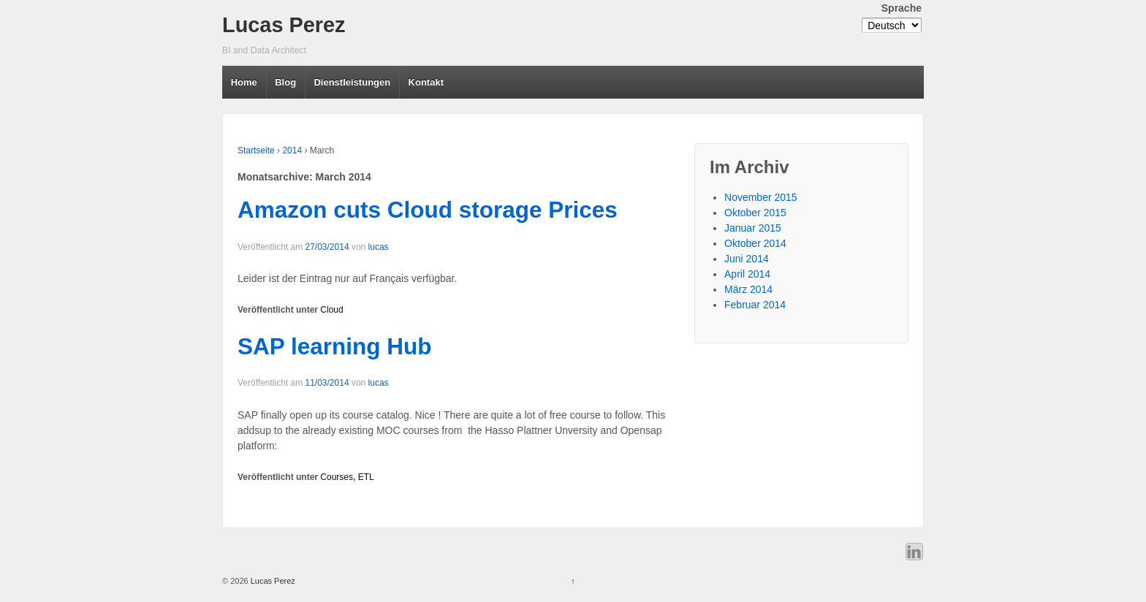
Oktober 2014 (755, 243)
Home (244, 82)
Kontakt (426, 82)
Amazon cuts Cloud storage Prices (428, 210)
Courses (336, 477)
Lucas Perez (284, 25)
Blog (285, 82)
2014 (292, 150)
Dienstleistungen (352, 82)
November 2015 (760, 197)
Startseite (256, 150)
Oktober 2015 (755, 212)
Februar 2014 (755, 304)
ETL (366, 477)
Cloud (331, 310)
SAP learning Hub (334, 346)
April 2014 (747, 274)
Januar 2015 (752, 228)
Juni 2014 (746, 258)
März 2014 (748, 289)
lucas (378, 247)
